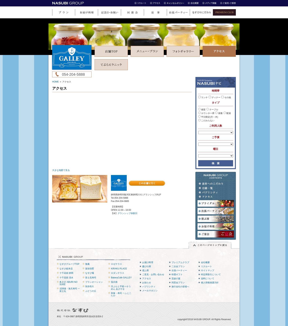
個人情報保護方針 (210, 282)
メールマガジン (150, 290)
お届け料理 (147, 262)
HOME (55, 81)
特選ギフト (177, 274)
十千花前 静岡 (66, 273)
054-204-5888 (73, 74)
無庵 (87, 264)
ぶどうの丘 (90, 291)
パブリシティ (211, 192)
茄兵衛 (114, 282)
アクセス (211, 197)
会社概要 (205, 262)
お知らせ (146, 282)
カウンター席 (206, 113)
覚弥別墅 (89, 268)
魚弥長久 (89, 286)
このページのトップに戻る (210, 245)
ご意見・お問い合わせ (153, 274)
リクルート (206, 266)
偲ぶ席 (145, 270)
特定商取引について (211, 274)
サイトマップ (207, 270)
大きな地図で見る (61, 170)
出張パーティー (179, 270)
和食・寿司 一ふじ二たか (121, 294)
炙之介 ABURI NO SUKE (68, 283)
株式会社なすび (73, 310)
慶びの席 (146, 266)
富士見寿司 (90, 277)
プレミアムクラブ (180, 262)
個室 (202, 109)
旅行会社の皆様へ (180, 286)
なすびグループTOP (69, 264)
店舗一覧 (211, 188)
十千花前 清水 (66, 277)
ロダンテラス (117, 273)
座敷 (219, 113)
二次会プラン (178, 266)
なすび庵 (89, 273)
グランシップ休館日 (127, 213)
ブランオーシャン (94, 282)
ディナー (214, 97)
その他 (226, 97)
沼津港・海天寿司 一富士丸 (70, 289)
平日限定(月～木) (208, 117)
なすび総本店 (66, 268)
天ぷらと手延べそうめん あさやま (121, 287)
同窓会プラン (178, 282)
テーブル (212, 109)
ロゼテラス (116, 264)
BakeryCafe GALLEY (121, 277)
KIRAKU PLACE (119, 268)
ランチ (203, 97)
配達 (227, 113)
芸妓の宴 (176, 278)
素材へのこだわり (211, 183)
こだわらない (206, 120)
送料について (207, 278)
